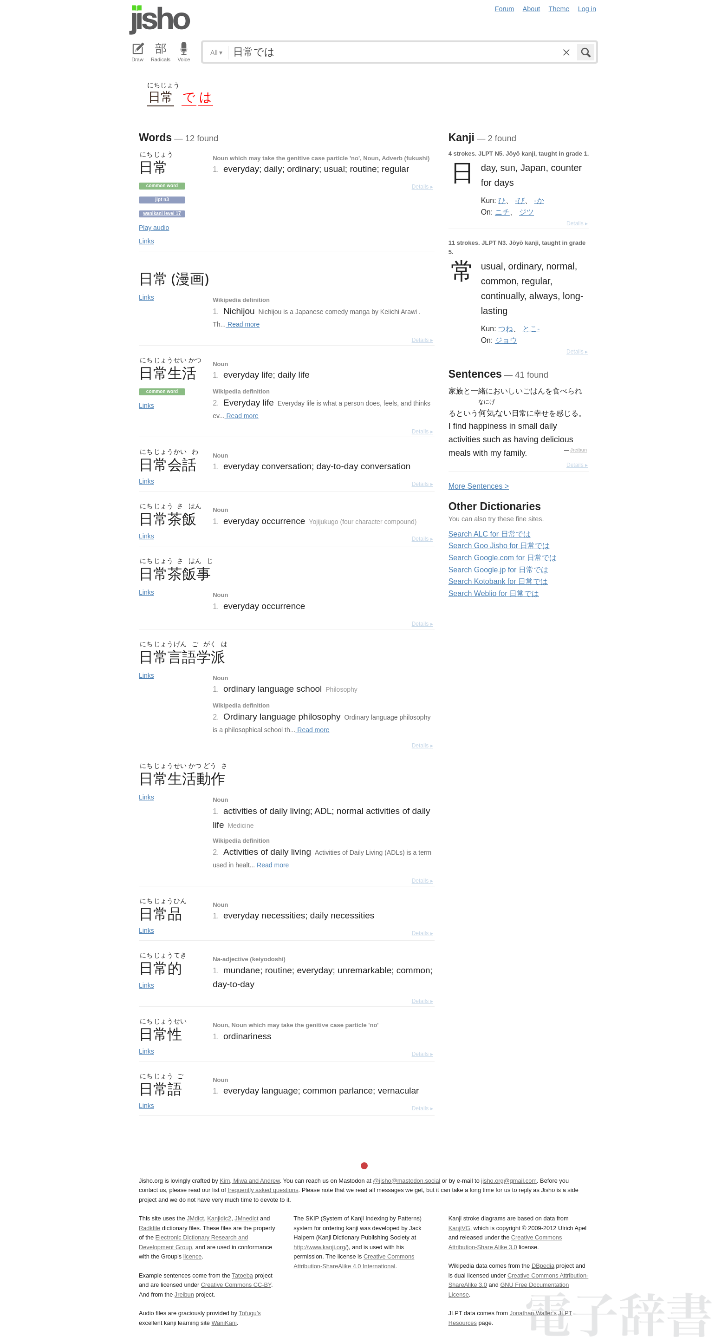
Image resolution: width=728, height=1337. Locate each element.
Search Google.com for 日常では (502, 558)
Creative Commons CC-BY (236, 1284)
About (531, 9)
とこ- (531, 328)
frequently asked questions (263, 1189)
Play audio (154, 227)
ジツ (526, 212)
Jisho (159, 20)
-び (520, 200)
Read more (243, 324)
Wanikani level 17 (162, 213)
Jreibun (578, 449)
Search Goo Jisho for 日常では (499, 546)
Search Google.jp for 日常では (498, 570)
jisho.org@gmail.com (509, 1180)
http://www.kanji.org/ (320, 1247)
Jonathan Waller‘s (533, 1313)
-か (539, 200)
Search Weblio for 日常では (493, 593)
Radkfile (149, 1228)
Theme (559, 9)
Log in (587, 9)
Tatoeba (242, 1275)
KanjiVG (459, 1228)
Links (146, 241)
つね (505, 328)
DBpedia (543, 1265)
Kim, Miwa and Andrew (250, 1180)
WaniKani (224, 1322)
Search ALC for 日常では (489, 534)
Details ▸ (422, 187)
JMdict (195, 1218)
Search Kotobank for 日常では (498, 581)
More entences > (478, 486)
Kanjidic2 (219, 1218)
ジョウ (506, 340)
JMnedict (246, 1218)
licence (192, 1256)
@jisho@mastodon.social (406, 1180)
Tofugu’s (249, 1313)
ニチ (502, 212)
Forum (504, 9)
